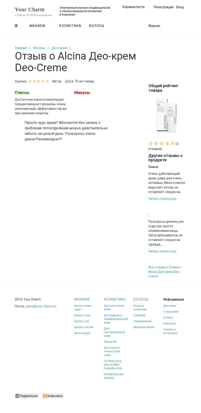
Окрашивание (143, 321)
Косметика (70, 26)
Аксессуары (82, 333)
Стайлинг (140, 315)
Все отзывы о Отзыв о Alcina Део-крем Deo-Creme (164, 271)
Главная (21, 48)
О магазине (171, 311)
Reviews (39, 48)
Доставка (169, 305)
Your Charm (30, 9)
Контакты (169, 323)
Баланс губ (81, 321)
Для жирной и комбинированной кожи (116, 319)
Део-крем (59, 48)
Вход (180, 7)
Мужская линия (144, 327)
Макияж (37, 26)
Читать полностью (162, 199)
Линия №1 (110, 341)
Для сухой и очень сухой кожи (112, 351)
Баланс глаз (82, 315)
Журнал (154, 26)
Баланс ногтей (83, 327)
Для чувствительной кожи (114, 332)
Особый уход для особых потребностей (113, 364)
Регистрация (163, 7)
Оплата (168, 317)
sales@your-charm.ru (40, 306)
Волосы (96, 26)
